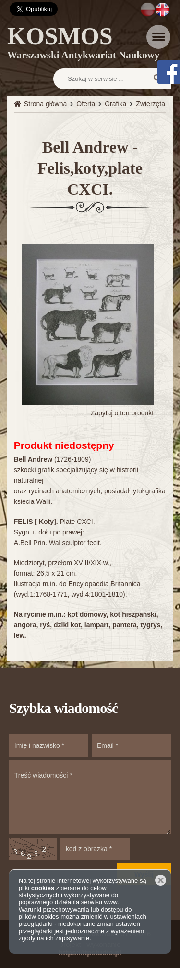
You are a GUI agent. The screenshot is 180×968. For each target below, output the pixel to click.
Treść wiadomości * (90, 797)
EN (162, 9)
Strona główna (45, 104)
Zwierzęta (150, 104)
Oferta (85, 104)
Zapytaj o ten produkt (122, 413)
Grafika (115, 104)
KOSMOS (83, 44)
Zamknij (160, 880)
